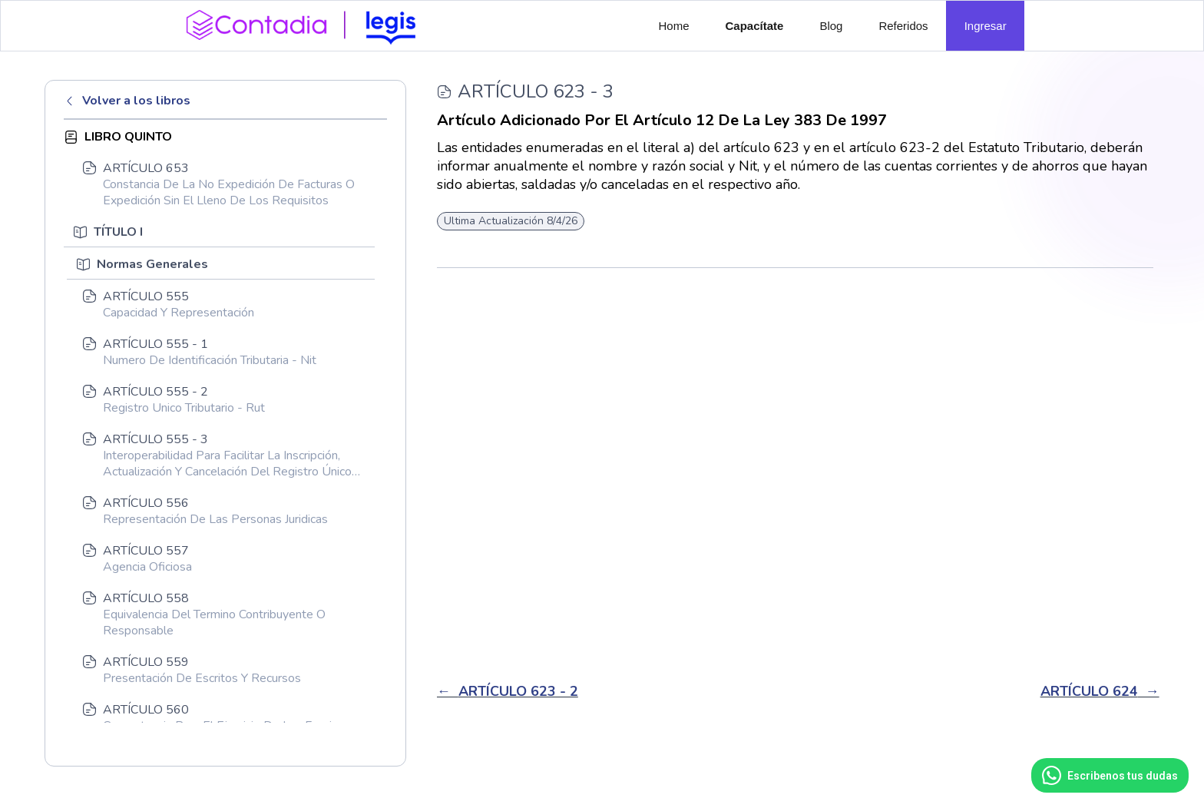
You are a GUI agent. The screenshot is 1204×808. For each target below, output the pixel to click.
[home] (306, 24)
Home (674, 25)
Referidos (903, 25)
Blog (830, 25)
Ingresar (985, 25)
